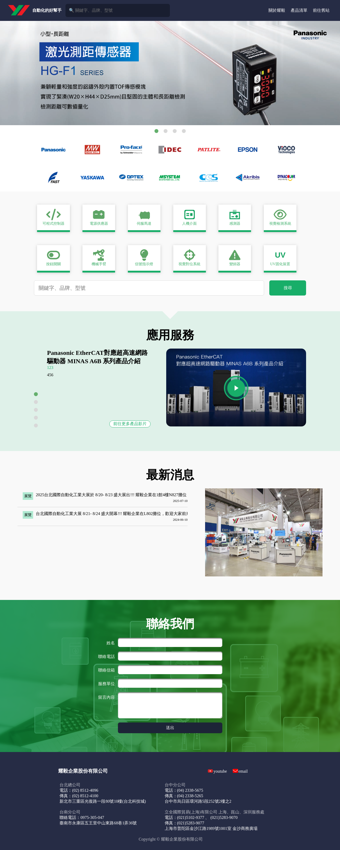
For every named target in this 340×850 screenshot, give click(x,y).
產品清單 (299, 10)
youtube (220, 771)
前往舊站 (321, 10)
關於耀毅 (277, 10)
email (243, 771)
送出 (170, 727)
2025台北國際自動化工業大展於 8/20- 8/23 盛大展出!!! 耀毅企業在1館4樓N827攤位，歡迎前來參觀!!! (128, 495)
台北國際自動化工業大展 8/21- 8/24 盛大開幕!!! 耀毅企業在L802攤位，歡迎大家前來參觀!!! (119, 513)
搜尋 (288, 288)
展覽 (28, 496)
